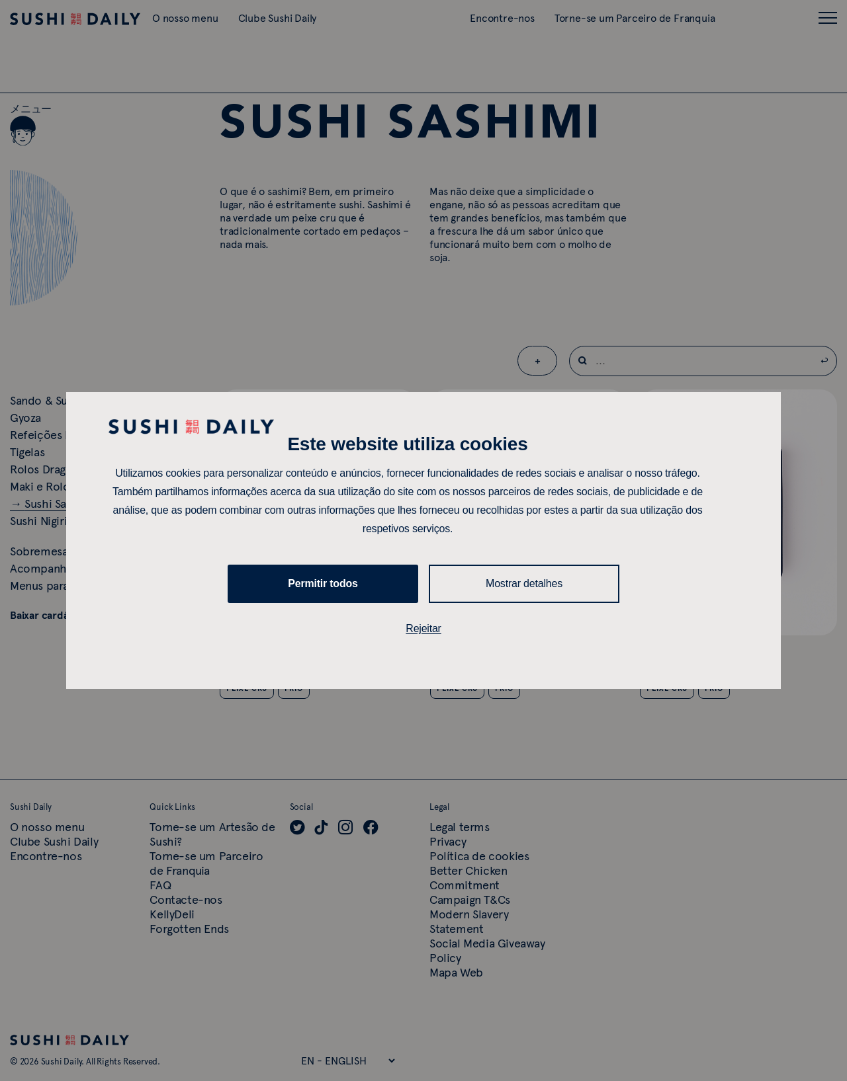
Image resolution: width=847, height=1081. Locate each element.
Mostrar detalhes (524, 583)
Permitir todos (323, 583)
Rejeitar (423, 628)
